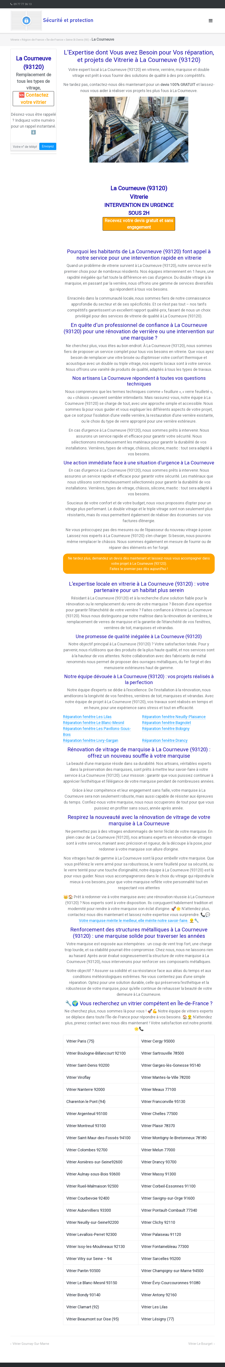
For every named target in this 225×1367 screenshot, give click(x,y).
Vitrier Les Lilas (154, 1307)
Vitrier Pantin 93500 (83, 1270)
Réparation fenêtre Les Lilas (87, 716)
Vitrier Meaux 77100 (158, 1089)
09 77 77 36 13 (23, 4)
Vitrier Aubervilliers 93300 (88, 1210)
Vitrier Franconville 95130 (163, 1101)
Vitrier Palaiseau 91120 (161, 1234)
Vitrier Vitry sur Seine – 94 (89, 1258)
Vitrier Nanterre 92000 (85, 1089)
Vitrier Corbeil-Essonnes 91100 (168, 1186)
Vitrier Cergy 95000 (158, 1041)
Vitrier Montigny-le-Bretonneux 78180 (174, 1137)
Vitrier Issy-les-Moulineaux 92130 (95, 1246)
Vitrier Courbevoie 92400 (87, 1198)
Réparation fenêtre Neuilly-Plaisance (174, 716)
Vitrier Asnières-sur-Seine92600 (94, 1162)
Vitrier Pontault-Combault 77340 (169, 1210)
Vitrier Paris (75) (80, 1041)
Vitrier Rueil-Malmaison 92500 (92, 1186)
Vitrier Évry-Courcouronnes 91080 (170, 1282)
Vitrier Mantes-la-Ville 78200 (165, 1077)
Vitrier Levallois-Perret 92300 (91, 1234)
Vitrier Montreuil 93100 (86, 1125)
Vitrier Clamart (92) (82, 1307)
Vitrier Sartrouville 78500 (162, 1053)
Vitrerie (14, 39)
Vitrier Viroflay (78, 1077)
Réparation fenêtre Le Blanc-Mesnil (93, 722)
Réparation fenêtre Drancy (165, 740)
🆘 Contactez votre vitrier (33, 98)
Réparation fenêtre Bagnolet (166, 722)
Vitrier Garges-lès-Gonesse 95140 (171, 1065)
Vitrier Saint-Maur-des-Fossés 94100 (98, 1137)
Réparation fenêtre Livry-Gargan (90, 740)
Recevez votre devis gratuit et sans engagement (139, 224)
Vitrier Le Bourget (200, 1343)
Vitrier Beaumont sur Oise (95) (92, 1319)
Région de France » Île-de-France (42, 39)
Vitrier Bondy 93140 (83, 1295)
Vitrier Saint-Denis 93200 (87, 1065)
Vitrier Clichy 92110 (158, 1222)
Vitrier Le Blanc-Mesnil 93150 (91, 1282)
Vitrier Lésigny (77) (157, 1319)
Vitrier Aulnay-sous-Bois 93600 (93, 1174)
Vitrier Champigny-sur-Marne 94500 (172, 1270)
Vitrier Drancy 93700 (158, 1162)
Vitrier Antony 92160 (159, 1295)
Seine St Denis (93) (77, 39)
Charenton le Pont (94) (85, 1101)
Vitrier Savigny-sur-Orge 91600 (168, 1198)
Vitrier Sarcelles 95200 (161, 1258)
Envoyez (48, 146)
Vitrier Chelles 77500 (159, 1113)
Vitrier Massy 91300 (158, 1174)
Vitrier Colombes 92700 (86, 1150)
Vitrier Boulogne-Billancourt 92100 (96, 1053)
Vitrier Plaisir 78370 (158, 1125)
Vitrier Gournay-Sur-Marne (31, 1343)
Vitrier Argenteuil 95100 (86, 1113)
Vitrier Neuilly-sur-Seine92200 (92, 1222)
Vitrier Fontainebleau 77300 (165, 1246)
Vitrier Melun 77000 (158, 1150)
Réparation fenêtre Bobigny (166, 728)
